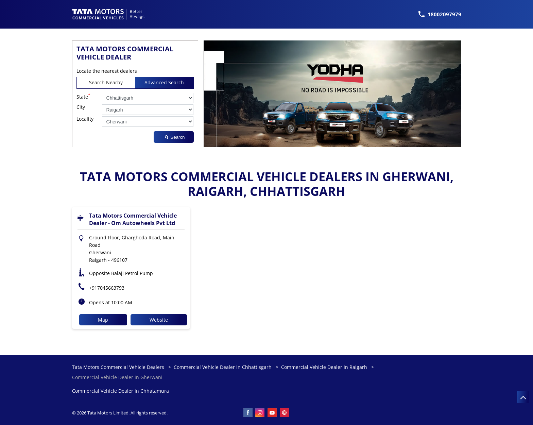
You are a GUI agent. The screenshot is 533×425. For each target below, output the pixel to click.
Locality (84, 119)
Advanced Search (164, 82)
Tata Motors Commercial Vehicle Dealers (119, 367)
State (83, 96)
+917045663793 (106, 288)
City (80, 107)
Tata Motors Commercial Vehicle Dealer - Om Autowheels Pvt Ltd (133, 219)
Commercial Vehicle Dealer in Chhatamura (120, 391)
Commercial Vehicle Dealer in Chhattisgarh (223, 367)
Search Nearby (106, 82)
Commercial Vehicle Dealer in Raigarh (324, 367)
